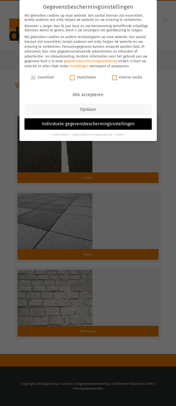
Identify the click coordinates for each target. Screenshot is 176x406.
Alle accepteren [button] (88, 94)
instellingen (79, 66)
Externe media (127, 77)
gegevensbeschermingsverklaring (90, 61)
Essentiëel (42, 77)
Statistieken (83, 77)
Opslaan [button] (88, 109)
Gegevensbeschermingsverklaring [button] (92, 134)
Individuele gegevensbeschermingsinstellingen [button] (88, 123)
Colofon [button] (120, 134)
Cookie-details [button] (60, 134)
